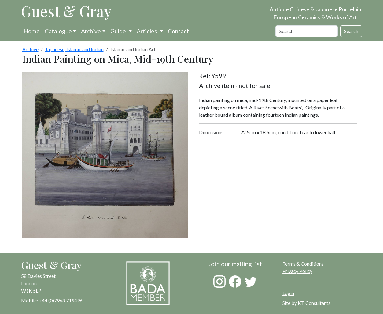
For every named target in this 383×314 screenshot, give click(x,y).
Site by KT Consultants (306, 303)
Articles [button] (147, 31)
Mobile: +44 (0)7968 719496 (52, 300)
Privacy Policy (297, 271)
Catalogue (58, 31)
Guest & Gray (66, 11)
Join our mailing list (235, 263)
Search (351, 31)
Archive (91, 31)
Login (288, 293)
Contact (178, 31)
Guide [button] (118, 31)
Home (32, 31)
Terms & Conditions (303, 264)
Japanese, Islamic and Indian (74, 49)
